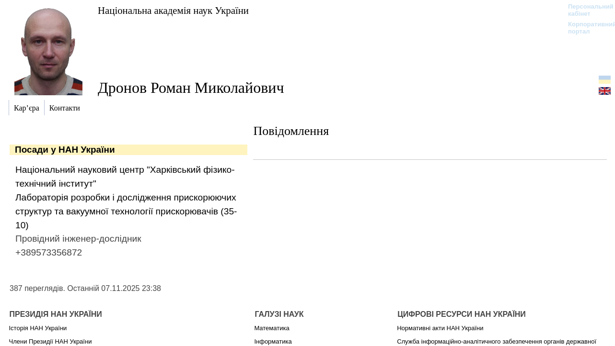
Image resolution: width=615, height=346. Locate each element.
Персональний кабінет (586, 10)
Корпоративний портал (586, 28)
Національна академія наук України (173, 10)
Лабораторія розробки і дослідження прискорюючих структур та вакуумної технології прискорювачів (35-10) (126, 211)
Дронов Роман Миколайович (191, 87)
